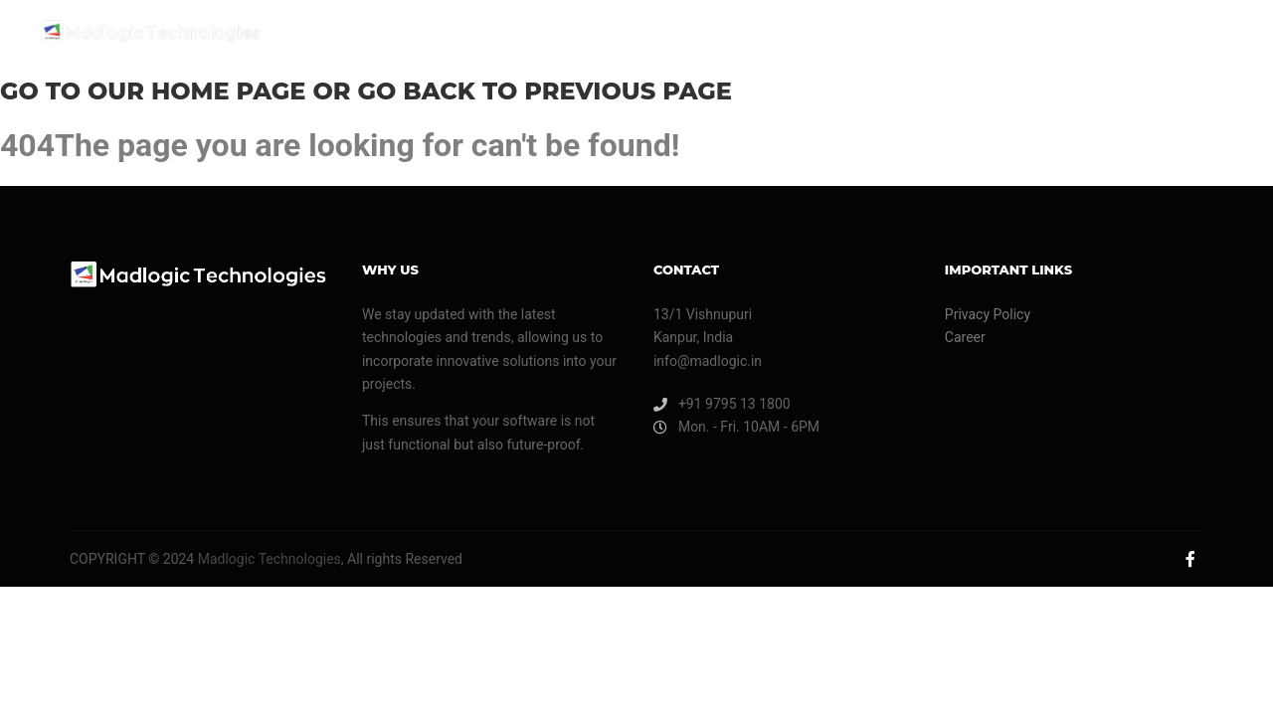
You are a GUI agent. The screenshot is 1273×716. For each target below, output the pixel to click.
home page (228, 91)
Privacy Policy (987, 314)
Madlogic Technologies (267, 559)
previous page (628, 91)
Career (965, 337)
